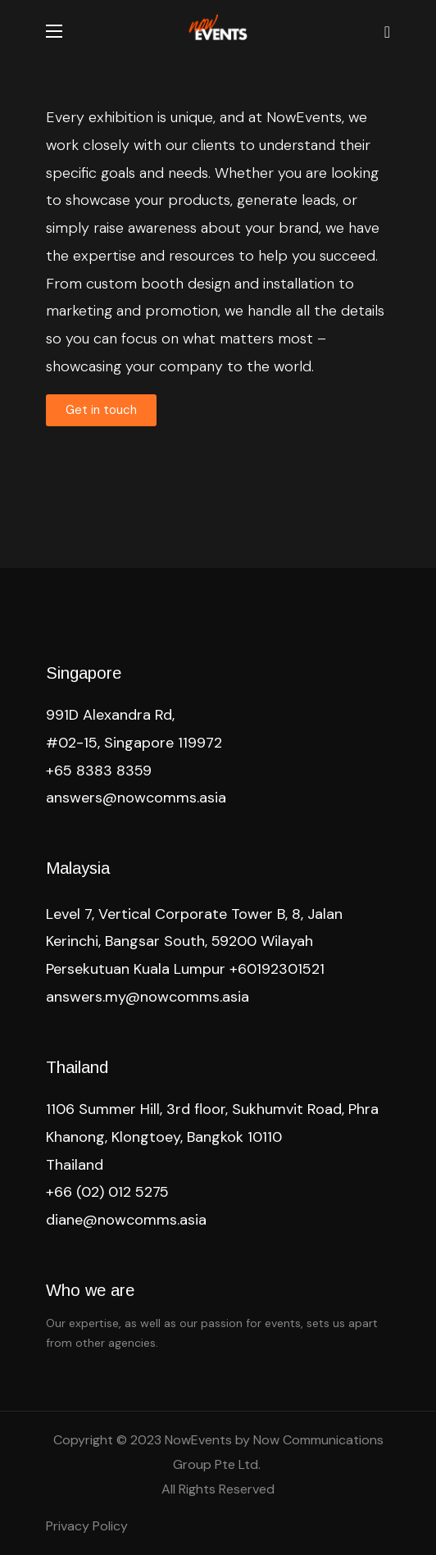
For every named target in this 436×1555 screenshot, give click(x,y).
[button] (387, 31)
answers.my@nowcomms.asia (147, 997)
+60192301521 (277, 969)
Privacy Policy (87, 1526)
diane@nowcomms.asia (126, 1220)
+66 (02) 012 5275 (107, 1192)
